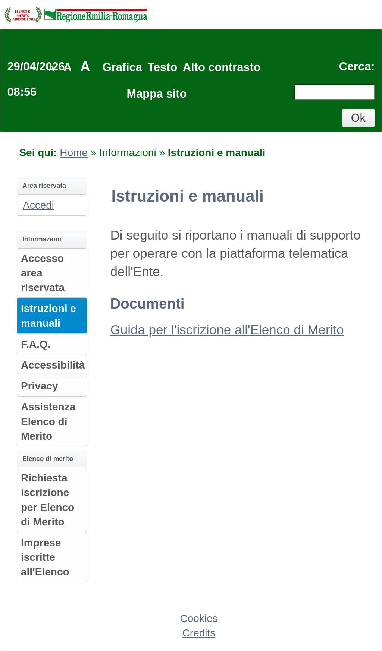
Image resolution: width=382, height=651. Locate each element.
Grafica (122, 67)
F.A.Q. (35, 344)
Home (74, 152)
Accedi (38, 205)
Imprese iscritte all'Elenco (45, 557)
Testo (162, 67)
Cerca (355, 66)
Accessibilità (53, 365)
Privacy (39, 386)
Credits (199, 633)
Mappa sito (157, 93)
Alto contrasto (222, 67)
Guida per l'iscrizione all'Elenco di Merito (227, 329)
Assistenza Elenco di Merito (48, 421)
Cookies (198, 618)
